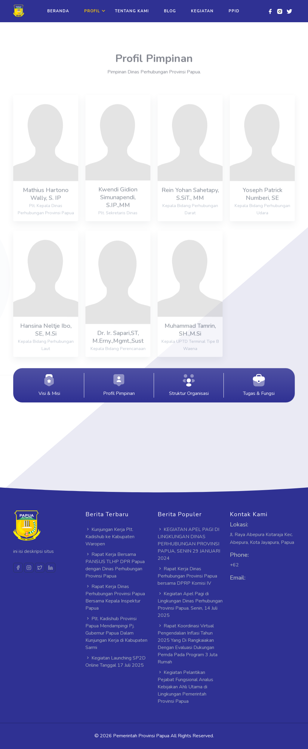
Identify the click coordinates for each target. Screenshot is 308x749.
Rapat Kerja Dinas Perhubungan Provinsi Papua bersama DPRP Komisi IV (187, 576)
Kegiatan (202, 11)
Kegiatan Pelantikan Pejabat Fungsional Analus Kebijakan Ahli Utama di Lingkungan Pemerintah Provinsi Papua (185, 687)
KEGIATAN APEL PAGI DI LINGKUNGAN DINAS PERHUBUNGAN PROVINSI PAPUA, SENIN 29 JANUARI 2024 (189, 544)
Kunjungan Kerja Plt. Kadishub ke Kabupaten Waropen (109, 536)
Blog (170, 11)
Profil (92, 11)
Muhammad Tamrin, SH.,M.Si (190, 339)
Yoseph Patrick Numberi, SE (262, 203)
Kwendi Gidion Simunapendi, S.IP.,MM (117, 207)
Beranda (58, 11)
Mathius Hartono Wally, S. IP (46, 203)
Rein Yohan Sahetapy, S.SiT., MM (190, 203)
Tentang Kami (132, 11)
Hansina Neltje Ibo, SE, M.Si (46, 339)
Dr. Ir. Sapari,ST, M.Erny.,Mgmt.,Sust (117, 346)
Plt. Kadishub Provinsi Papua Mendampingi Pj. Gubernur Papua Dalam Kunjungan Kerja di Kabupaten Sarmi (116, 633)
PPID (234, 11)
